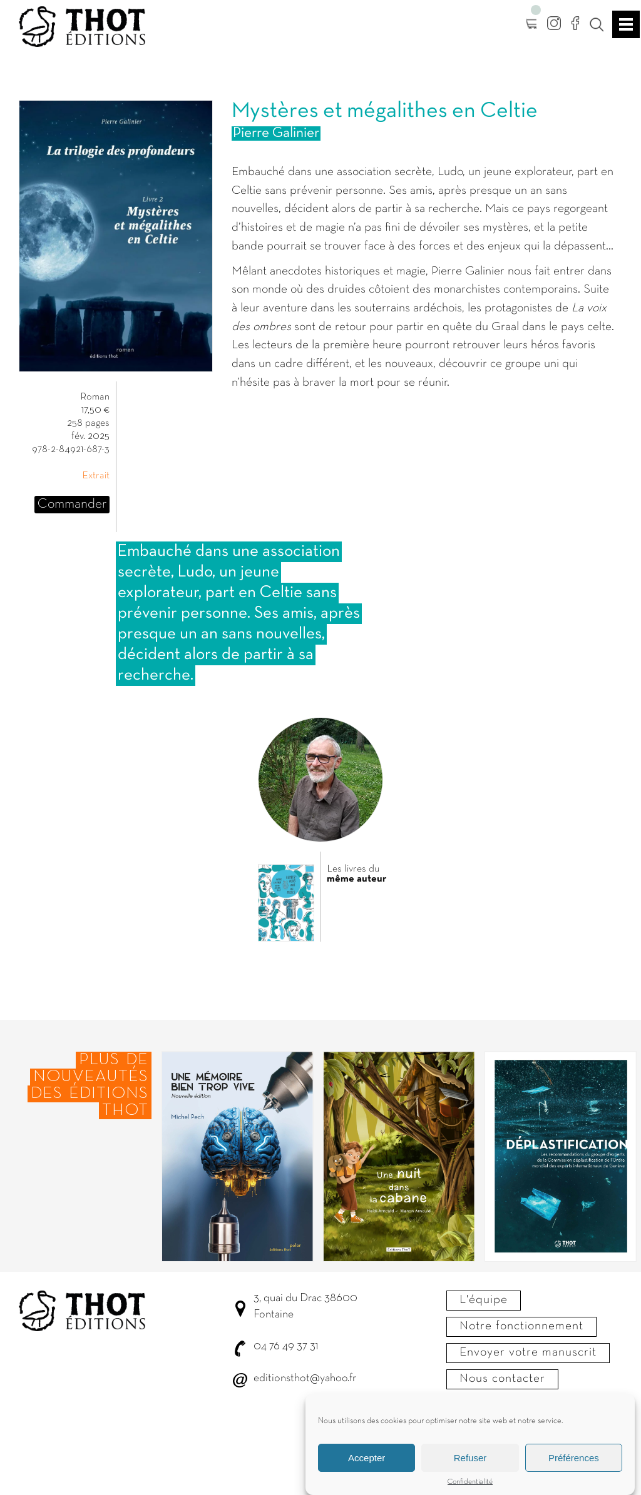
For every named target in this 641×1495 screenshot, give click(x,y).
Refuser (470, 1457)
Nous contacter (502, 1378)
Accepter (366, 1457)
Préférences (573, 1457)
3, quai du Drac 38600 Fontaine (305, 1306)
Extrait (96, 475)
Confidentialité (470, 1482)
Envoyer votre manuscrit (528, 1352)
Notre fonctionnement (521, 1326)
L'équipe (483, 1300)
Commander (72, 504)
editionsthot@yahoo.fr (305, 1378)
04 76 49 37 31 (286, 1346)
